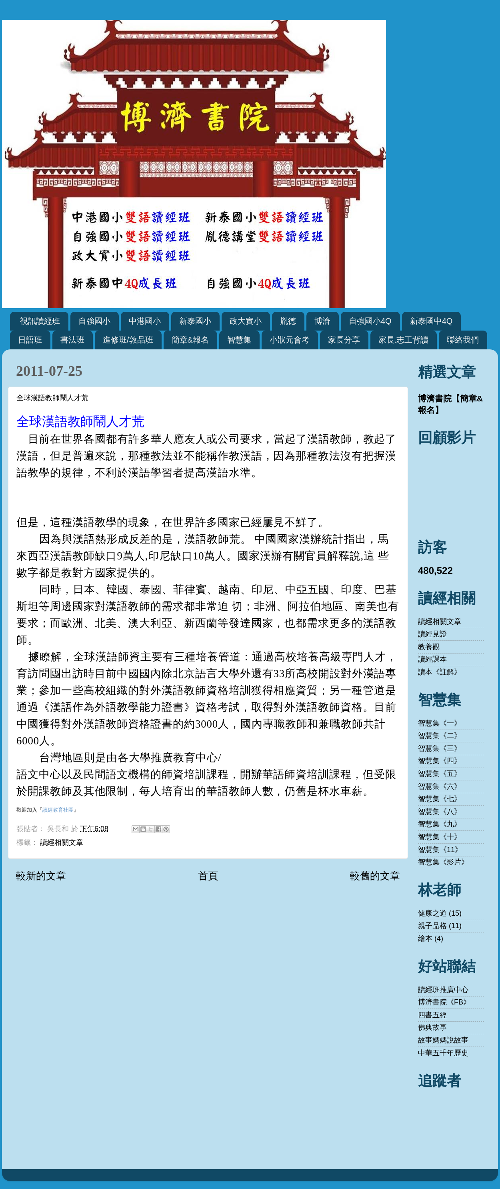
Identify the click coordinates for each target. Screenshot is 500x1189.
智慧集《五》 (439, 774)
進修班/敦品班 (128, 339)
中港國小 (145, 321)
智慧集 (239, 339)
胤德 (288, 321)
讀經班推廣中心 (443, 990)
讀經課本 (432, 659)
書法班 (72, 339)
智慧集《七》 (439, 799)
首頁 (208, 875)
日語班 (30, 339)
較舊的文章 (375, 875)
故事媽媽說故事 (443, 1040)
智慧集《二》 (439, 736)
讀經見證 (432, 634)
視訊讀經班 (40, 321)
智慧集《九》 (439, 824)
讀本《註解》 (439, 672)
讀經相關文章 (61, 842)
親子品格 (432, 926)
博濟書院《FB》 (444, 1002)
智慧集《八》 (439, 812)
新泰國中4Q (431, 321)
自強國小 (94, 321)
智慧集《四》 (439, 761)
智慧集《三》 (439, 748)
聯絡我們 (463, 339)
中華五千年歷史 (443, 1053)
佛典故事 (432, 1027)
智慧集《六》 (439, 786)
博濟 (322, 321)
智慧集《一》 (439, 723)
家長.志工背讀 (403, 339)
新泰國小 (195, 321)
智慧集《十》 (439, 837)
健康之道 (432, 913)
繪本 (425, 938)
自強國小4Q (370, 321)
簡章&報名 (190, 339)
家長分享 (344, 339)
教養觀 (429, 647)
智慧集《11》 (440, 850)
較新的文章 (41, 875)
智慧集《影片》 (443, 862)
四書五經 (432, 1015)
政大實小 (246, 321)
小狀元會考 (290, 339)
